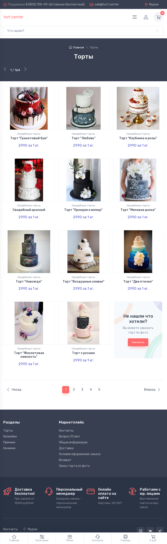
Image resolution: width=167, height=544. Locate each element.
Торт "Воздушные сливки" (83, 275)
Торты (8, 418)
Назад (14, 377)
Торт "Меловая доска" (138, 207)
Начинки (9, 436)
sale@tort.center (107, 4)
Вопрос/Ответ (69, 424)
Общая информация (73, 430)
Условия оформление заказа (79, 442)
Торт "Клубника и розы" (138, 138)
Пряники (9, 430)
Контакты (66, 418)
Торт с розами (83, 344)
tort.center (13, 17)
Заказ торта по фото (74, 454)
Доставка (66, 436)
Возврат (65, 448)
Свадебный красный (29, 207)
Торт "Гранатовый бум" (29, 138)
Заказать (138, 333)
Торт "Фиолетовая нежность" (29, 345)
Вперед (152, 377)
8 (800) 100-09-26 (39, 4)
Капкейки (10, 424)
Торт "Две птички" (138, 275)
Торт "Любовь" (83, 138)
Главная (76, 47)
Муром (151, 4)
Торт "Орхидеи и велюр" (83, 207)
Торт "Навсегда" (29, 275)
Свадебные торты (28, 133)
